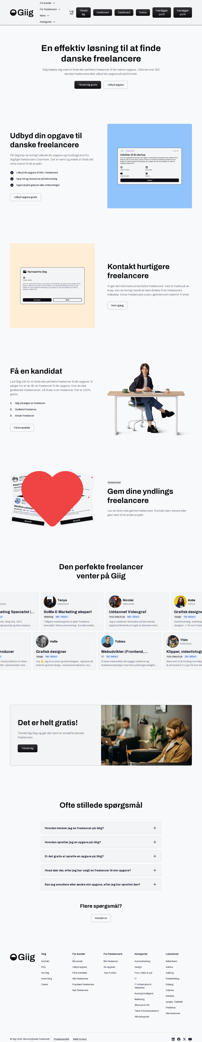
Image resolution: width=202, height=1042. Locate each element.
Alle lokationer (173, 1013)
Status (143, 12)
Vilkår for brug (80, 1039)
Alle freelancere (80, 978)
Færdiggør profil (162, 12)
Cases (44, 984)
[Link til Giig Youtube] (190, 1039)
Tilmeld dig (83, 12)
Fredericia (171, 1007)
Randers (170, 996)
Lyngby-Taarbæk (174, 1001)
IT (136, 978)
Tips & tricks (110, 973)
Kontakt (45, 961)
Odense (170, 990)
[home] (22, 12)
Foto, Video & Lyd (143, 973)
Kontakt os (101, 918)
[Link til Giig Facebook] (179, 1039)
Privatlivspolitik (61, 1039)
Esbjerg (169, 984)
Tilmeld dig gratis (87, 85)
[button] (47, 3)
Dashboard (103, 12)
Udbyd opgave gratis (25, 197)
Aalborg (170, 973)
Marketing (140, 999)
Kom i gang (117, 305)
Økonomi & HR (142, 1005)
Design (138, 967)
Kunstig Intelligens (144, 993)
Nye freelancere (80, 990)
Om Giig (45, 973)
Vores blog (46, 978)
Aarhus (169, 967)
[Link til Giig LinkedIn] (173, 1039)
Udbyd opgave (116, 85)
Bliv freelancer (111, 961)
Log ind (71, 12)
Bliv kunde (77, 961)
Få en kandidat (22, 428)
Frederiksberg (172, 978)
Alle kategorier (142, 1016)
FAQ (43, 967)
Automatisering (142, 961)
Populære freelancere (83, 984)
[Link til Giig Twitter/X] (184, 1039)
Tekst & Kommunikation (147, 1011)
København (171, 961)
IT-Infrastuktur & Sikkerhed (143, 986)
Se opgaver (109, 967)
